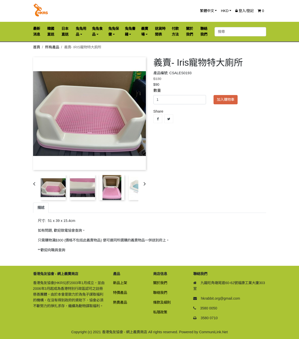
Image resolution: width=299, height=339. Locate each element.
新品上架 (120, 283)
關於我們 (160, 283)
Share (157, 118)
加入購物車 (225, 100)
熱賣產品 (120, 302)
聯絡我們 (160, 293)
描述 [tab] (40, 208)
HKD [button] (224, 11)
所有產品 (52, 47)
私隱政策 (160, 312)
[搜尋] (240, 31)
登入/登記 (244, 11)
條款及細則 (162, 302)
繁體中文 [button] (207, 11)
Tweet (168, 118)
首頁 (36, 47)
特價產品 (120, 293)
